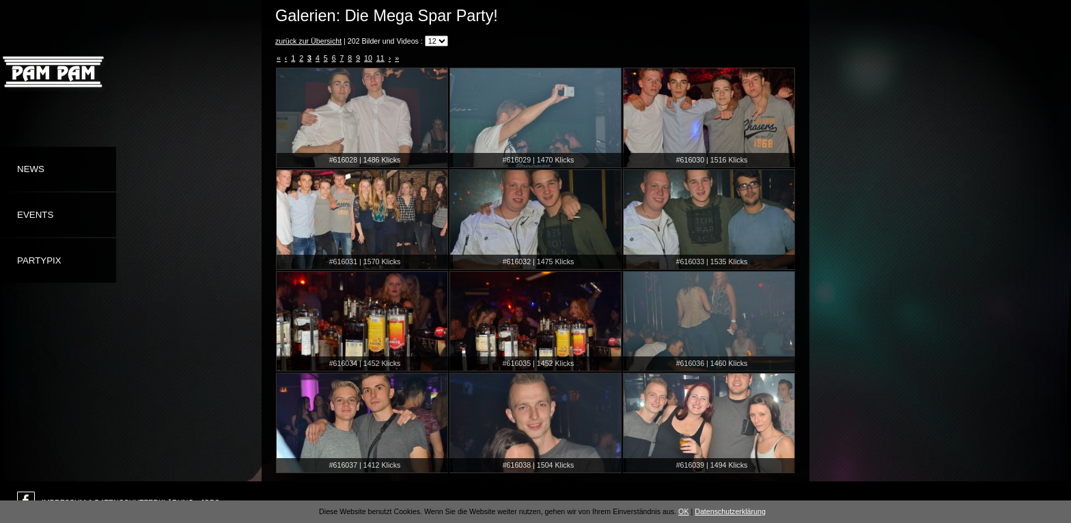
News (30, 169)
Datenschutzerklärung (730, 511)
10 (368, 58)
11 (380, 58)
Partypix (39, 260)
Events (35, 215)
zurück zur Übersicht (308, 41)
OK (683, 511)
